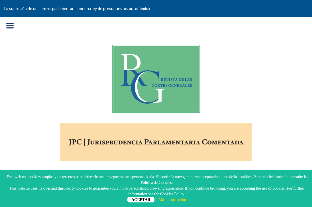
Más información (172, 200)
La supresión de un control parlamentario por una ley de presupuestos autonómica (77, 8)
